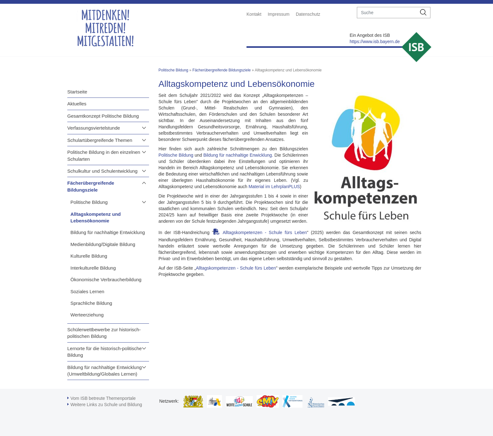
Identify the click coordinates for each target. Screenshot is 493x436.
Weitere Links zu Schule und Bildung (106, 404)
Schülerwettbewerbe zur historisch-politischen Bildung (104, 333)
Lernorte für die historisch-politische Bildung (104, 352)
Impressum (278, 14)
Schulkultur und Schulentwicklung (102, 171)
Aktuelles (76, 103)
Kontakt (253, 14)
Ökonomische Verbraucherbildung (105, 279)
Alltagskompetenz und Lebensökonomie (95, 217)
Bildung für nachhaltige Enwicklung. (238, 155)
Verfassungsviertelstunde (93, 128)
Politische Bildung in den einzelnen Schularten (103, 155)
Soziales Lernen (87, 291)
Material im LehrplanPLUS (274, 186)
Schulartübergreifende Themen (99, 140)
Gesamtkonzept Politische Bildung (103, 116)
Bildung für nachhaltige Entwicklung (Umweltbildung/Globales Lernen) (104, 371)
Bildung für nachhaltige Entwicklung (107, 232)
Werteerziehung (87, 314)
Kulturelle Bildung (88, 256)
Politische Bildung (89, 202)
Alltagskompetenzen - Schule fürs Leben (265, 232)
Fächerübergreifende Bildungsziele (90, 186)
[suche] (387, 12)
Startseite (77, 91)
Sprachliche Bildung (91, 303)
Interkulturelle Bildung (93, 268)
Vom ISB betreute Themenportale (103, 398)
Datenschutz (308, 14)
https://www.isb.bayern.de (375, 41)
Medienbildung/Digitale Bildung (102, 244)
